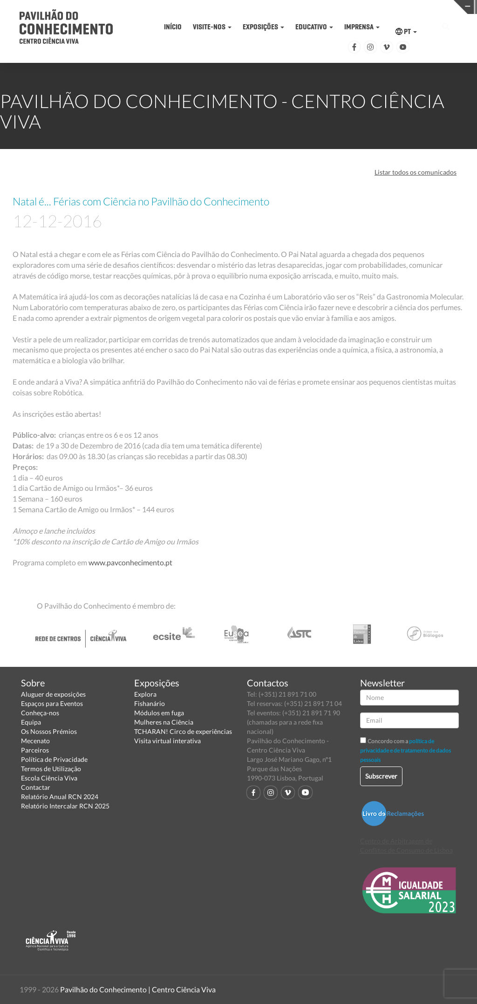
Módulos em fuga (159, 713)
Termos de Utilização (51, 769)
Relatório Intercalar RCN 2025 (65, 806)
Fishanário (149, 703)
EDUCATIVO (314, 27)
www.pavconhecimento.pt (131, 562)
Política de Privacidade (54, 759)
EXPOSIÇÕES (263, 27)
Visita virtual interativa (167, 741)
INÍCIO (173, 27)
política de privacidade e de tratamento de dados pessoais (405, 750)
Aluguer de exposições (53, 694)
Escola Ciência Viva (49, 778)
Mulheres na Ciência (163, 722)
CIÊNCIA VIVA (350, 6)
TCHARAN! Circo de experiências (183, 731)
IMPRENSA (362, 27)
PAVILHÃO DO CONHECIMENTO (246, 7)
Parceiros (35, 750)
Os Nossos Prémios (49, 731)
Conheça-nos (40, 713)
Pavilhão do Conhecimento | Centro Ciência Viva (138, 989)
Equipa (31, 722)
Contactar (35, 787)
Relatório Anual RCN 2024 (59, 796)
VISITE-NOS (212, 27)
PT (406, 31)
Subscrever (381, 776)
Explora (145, 694)
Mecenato (35, 741)
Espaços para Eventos (52, 703)
